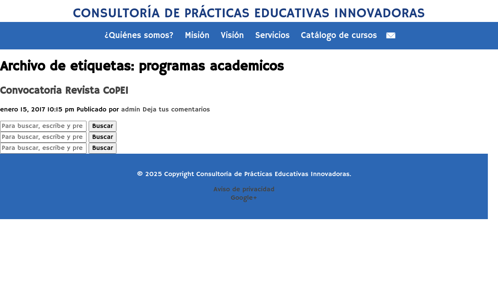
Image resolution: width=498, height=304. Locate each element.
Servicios (272, 35)
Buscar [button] (102, 126)
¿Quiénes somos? (139, 35)
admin (130, 110)
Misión (197, 35)
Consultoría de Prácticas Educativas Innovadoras (249, 13)
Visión (232, 35)
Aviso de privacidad (244, 189)
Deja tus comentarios (176, 110)
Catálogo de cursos (339, 35)
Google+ (244, 198)
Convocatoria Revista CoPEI (64, 90)
